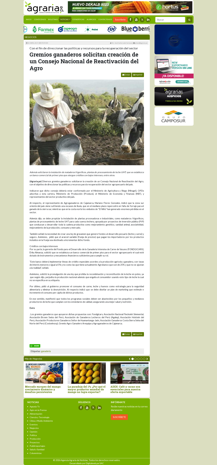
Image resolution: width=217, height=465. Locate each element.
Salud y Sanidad (37, 449)
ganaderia (46, 351)
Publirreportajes (37, 446)
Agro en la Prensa (38, 410)
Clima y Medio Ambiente (41, 420)
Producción (35, 438)
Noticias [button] (64, 19)
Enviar (126, 75)
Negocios (30, 37)
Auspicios (91, 19)
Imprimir (138, 75)
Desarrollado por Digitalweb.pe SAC (87, 463)
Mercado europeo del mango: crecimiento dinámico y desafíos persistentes (43, 389)
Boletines (53, 19)
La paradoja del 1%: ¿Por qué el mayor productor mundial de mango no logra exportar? (87, 389)
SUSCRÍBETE (119, 417)
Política (33, 435)
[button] (132, 359)
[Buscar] (170, 20)
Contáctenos (105, 19)
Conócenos (40, 19)
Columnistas (36, 453)
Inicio (29, 19)
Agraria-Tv (35, 406)
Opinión (33, 431)
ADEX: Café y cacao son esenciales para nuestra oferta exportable (125, 389)
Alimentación (36, 413)
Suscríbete (120, 19)
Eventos (34, 424)
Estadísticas (78, 19)
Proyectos (35, 442)
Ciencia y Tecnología (39, 417)
